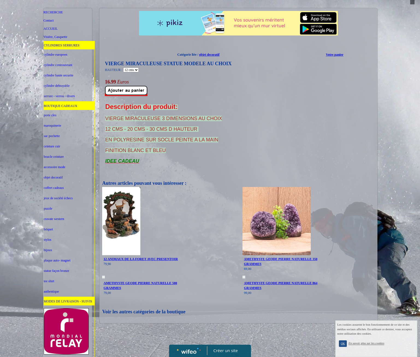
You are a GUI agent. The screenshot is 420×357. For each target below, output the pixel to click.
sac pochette (52, 136)
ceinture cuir (52, 146)
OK (352, 347)
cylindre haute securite (58, 75)
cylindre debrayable (57, 86)
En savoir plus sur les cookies (375, 347)
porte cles (50, 115)
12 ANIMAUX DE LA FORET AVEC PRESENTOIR (140, 259)
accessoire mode (54, 167)
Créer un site (226, 350)
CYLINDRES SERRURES (61, 45)
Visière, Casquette (55, 37)
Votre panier (334, 54)
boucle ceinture (54, 157)
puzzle (48, 208)
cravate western (54, 219)
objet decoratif (53, 177)
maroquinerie (52, 125)
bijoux (48, 250)
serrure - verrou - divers (59, 96)
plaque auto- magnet (57, 260)
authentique (51, 291)
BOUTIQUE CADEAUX (60, 106)
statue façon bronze (56, 271)
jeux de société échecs (58, 198)
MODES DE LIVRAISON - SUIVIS (68, 301)
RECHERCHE (53, 12)
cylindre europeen (55, 54)
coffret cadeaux (54, 188)
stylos (47, 240)
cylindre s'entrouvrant (58, 65)
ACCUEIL (50, 29)
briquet (48, 229)
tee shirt (49, 281)
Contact (48, 20)
